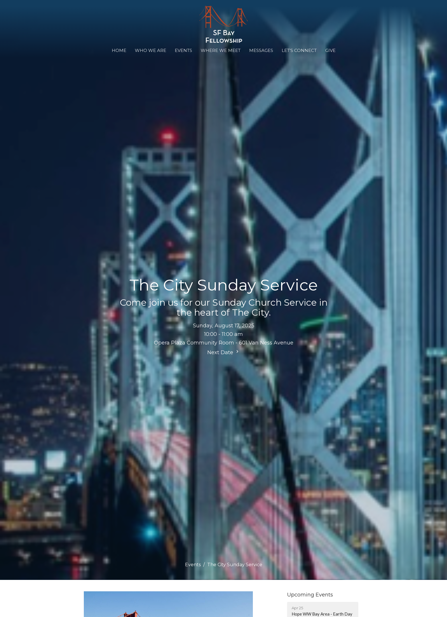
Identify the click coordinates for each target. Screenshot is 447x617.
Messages (261, 50)
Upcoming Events (310, 595)
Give (330, 50)
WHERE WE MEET (221, 50)
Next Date (223, 352)
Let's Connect (299, 50)
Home (119, 50)
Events (183, 50)
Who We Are (150, 50)
